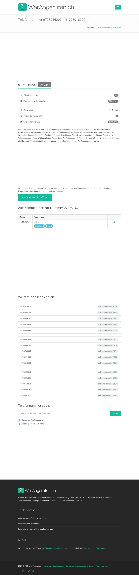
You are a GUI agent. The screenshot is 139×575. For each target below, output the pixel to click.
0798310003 (69, 324)
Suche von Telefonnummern (33, 420)
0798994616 (69, 372)
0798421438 (69, 357)
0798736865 (69, 351)
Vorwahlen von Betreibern (28, 523)
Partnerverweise (102, 566)
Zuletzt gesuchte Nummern (33, 424)
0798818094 (69, 363)
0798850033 (69, 330)
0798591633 (69, 339)
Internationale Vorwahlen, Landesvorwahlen (36, 529)
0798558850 (69, 383)
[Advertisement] (69, 58)
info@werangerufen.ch (55, 548)
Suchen (115, 413)
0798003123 (69, 312)
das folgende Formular (93, 548)
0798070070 (69, 306)
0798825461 (69, 395)
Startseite (90, 27)
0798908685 (69, 389)
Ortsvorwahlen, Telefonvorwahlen (32, 518)
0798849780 (69, 345)
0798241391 (69, 378)
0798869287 (69, 318)
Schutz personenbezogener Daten (80, 566)
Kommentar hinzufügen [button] (35, 197)
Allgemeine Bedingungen (53, 566)
